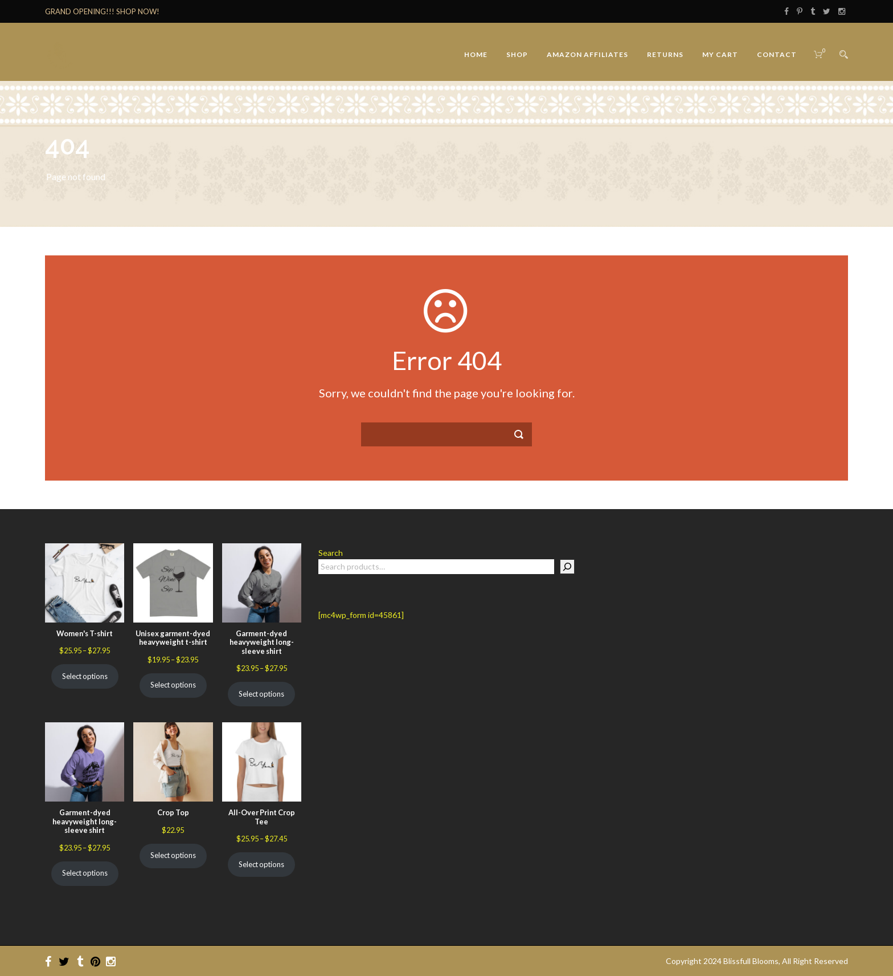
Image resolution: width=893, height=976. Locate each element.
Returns (665, 54)
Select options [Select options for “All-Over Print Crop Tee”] (261, 864)
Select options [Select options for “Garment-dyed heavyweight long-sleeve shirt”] (261, 693)
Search (330, 553)
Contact (777, 54)
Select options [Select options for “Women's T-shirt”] (85, 676)
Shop (517, 54)
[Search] (567, 566)
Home (476, 54)
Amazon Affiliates (587, 54)
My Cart (720, 54)
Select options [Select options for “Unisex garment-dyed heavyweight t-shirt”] (173, 684)
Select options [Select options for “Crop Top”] (173, 855)
